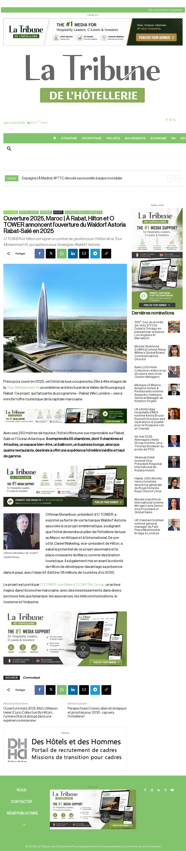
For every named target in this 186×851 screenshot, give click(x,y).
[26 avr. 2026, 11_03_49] (65, 486)
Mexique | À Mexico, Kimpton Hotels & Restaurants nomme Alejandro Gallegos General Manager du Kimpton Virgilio (148, 392)
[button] (9, 149)
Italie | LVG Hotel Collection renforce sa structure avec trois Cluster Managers (149, 372)
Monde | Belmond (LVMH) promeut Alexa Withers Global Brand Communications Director (149, 352)
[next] (178, 178)
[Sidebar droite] (157, 258)
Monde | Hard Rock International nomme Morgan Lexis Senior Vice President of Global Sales (148, 504)
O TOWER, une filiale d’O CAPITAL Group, (72, 585)
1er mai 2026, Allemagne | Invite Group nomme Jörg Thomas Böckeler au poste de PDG (148, 442)
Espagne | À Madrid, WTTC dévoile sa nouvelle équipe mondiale (72, 178)
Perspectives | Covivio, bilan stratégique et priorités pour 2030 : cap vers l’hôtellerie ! (97, 713)
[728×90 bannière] (93, 809)
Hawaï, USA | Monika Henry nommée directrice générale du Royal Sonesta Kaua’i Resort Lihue (149, 484)
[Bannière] (65, 427)
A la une (10, 212)
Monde (46, 212)
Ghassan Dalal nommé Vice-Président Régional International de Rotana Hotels (147, 463)
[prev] (170, 178)
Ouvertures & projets (83, 212)
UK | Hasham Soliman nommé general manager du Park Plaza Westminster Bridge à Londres (149, 525)
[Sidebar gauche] (65, 638)
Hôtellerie (29, 212)
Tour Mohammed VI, (22, 387)
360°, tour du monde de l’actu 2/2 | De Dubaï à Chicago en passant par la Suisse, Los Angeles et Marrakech (149, 330)
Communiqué (31, 677)
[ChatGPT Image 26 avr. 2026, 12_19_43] (93, 45)
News (58, 212)
